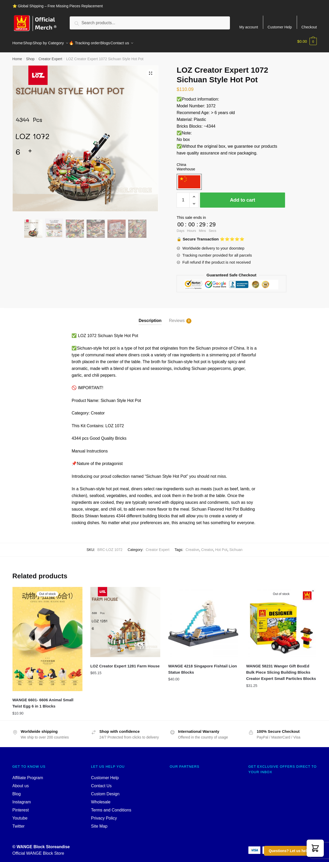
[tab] (150, 313)
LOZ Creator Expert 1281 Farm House (125, 663)
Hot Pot (221, 546)
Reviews (177, 317)
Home (17, 56)
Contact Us (101, 782)
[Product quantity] (183, 196)
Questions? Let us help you (293, 851)
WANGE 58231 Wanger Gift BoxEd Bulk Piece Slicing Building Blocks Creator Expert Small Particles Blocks (281, 669)
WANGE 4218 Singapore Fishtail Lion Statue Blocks (202, 666)
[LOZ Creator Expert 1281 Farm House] (125, 619)
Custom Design (105, 791)
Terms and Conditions (111, 807)
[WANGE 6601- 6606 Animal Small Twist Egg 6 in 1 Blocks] (47, 636)
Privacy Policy (104, 815)
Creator (207, 546)
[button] (315, 848)
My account (248, 27)
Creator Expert (50, 56)
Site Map (99, 823)
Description (150, 317)
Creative (192, 546)
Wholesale (101, 799)
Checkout (309, 27)
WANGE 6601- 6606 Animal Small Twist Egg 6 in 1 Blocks (43, 699)
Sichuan (236, 546)
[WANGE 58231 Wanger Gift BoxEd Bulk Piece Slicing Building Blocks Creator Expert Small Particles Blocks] (281, 619)
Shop (30, 56)
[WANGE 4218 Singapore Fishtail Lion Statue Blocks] (203, 619)
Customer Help (280, 27)
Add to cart (242, 197)
